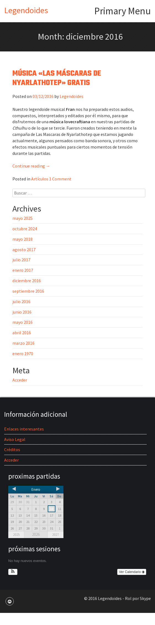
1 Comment (60, 179)
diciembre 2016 (26, 280)
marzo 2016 (23, 343)
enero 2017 (22, 270)
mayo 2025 (22, 218)
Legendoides (26, 10)
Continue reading (31, 166)
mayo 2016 (22, 322)
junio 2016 (21, 312)
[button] (13, 572)
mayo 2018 (22, 239)
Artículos (39, 179)
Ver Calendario (132, 572)
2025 (16, 534)
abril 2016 (21, 332)
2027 (55, 534)
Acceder (19, 380)
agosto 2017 (24, 249)
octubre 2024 (24, 228)
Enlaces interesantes (24, 429)
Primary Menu (122, 11)
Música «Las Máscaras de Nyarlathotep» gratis (56, 78)
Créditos (12, 449)
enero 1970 (22, 353)
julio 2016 (21, 301)
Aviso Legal (14, 439)
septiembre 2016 (28, 291)
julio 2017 (21, 259)
